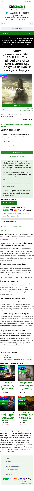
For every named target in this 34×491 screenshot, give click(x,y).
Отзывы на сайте (9, 203)
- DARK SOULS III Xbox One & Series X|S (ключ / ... (18, 359)
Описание (5, 226)
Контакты (9, 474)
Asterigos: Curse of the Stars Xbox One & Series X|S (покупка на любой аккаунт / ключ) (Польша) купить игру (7, 416)
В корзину (17, 153)
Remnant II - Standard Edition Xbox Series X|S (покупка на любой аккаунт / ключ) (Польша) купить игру (7, 386)
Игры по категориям (12, 469)
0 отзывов (20, 110)
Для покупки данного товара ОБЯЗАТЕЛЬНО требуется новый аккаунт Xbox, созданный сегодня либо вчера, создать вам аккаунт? (15, 136)
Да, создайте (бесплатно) (11, 146)
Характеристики (17, 226)
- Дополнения (6, 357)
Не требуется (8, 141)
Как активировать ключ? (13, 466)
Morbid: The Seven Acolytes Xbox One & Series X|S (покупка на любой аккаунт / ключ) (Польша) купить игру (26, 416)
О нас (7, 458)
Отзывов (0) (5, 230)
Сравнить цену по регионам (26, 121)
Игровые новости (11, 472)
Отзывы (8, 461)
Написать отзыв (28, 110)
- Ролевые (5, 355)
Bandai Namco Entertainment (15, 113)
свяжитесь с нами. (16, 216)
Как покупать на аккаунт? (13, 464)
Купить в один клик (17, 156)
